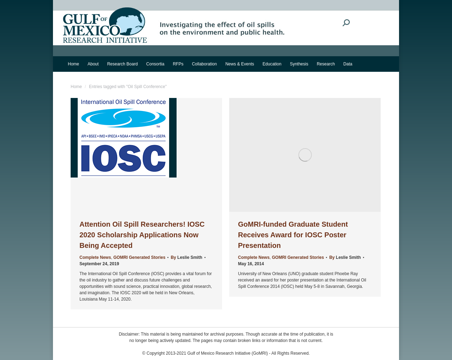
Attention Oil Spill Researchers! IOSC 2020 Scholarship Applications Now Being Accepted (142, 234)
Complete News (95, 257)
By (186, 257)
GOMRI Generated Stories (139, 257)
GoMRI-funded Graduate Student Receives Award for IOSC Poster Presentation (293, 234)
